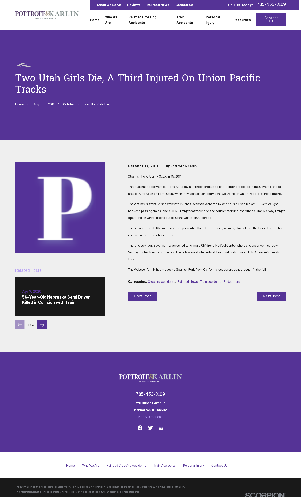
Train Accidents (165, 465)
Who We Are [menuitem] (111, 20)
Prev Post (142, 296)
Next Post (271, 296)
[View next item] (42, 324)
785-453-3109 (271, 5)
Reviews (134, 5)
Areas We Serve (108, 5)
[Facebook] (140, 427)
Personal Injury (193, 465)
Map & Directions (150, 417)
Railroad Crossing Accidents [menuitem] (142, 20)
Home (70, 465)
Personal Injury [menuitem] (213, 20)
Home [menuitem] (94, 20)
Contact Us (184, 5)
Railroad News (158, 5)
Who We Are (90, 465)
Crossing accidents (161, 281)
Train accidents (210, 281)
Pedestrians (232, 281)
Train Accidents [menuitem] (184, 20)
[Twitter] (150, 427)
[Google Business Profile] (161, 427)
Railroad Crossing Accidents (126, 465)
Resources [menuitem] (242, 20)
